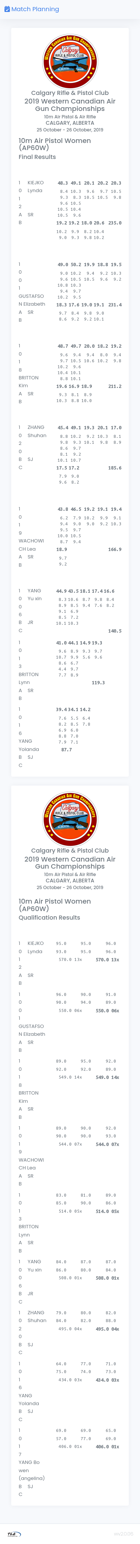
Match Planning (31, 9)
